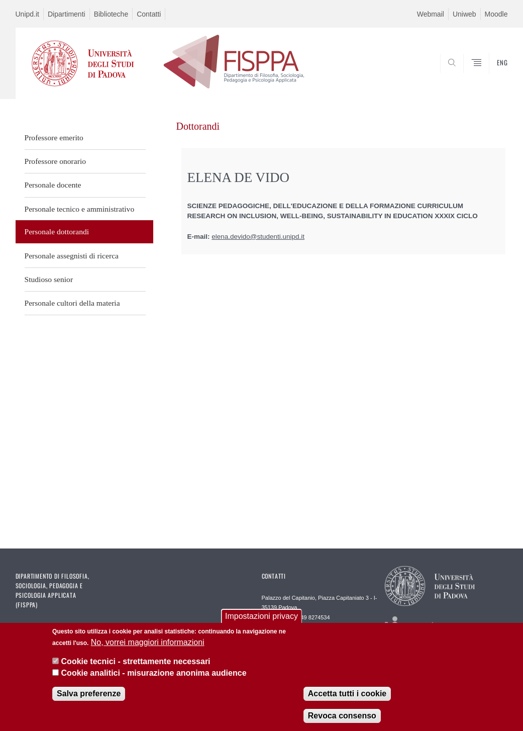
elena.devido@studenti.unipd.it (258, 236)
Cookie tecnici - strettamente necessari (136, 662)
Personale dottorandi (57, 231)
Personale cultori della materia (72, 303)
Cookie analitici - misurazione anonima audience (154, 673)
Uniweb (464, 14)
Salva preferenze (89, 694)
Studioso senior (49, 279)
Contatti (149, 14)
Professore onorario (55, 161)
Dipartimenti (66, 14)
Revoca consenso (342, 716)
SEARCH (465, 74)
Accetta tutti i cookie (347, 694)
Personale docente (53, 184)
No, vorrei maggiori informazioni (147, 642)
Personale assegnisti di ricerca (72, 255)
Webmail (430, 14)
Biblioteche (111, 14)
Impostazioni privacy (261, 616)
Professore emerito (54, 137)
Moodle (496, 14)
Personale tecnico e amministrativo (80, 209)
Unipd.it (27, 14)
